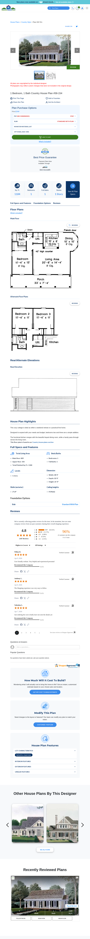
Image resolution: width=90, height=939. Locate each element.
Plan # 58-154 (72, 906)
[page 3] (26, 632)
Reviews (56, 203)
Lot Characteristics (24, 751)
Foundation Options (42, 203)
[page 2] (21, 632)
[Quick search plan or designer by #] (58, 8)
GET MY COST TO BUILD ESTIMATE (45, 692)
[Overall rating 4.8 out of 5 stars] (24, 535)
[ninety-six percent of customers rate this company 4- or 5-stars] (66, 534)
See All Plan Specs (73, 189)
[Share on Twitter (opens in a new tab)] (25, 571)
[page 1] (17, 633)
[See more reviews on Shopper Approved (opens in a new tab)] (28, 571)
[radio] (45, 530)
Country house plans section (42, 442)
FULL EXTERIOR (20, 919)
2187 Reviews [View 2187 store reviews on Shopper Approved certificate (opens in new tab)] (26, 538)
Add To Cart (45, 137)
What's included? (16, 213)
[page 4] (30, 632)
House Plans (15, 22)
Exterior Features (23, 767)
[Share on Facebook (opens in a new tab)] (21, 572)
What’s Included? (45, 141)
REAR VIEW (41, 919)
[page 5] (35, 632)
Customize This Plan (45, 725)
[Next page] (39, 632)
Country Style (26, 22)
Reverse (73, 67)
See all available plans (64, 2)
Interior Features (23, 761)
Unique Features (22, 772)
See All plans (45, 850)
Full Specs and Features (20, 203)
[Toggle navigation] (86, 8)
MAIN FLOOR (62, 919)
